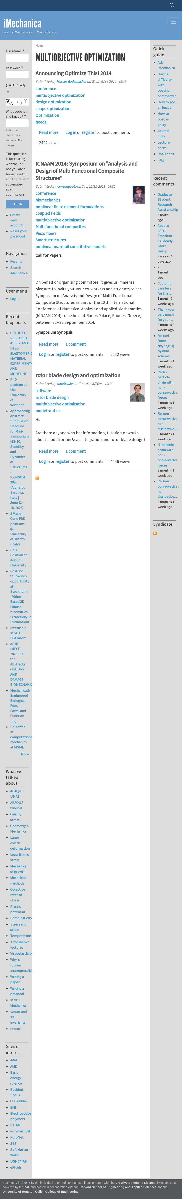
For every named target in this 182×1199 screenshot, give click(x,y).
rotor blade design (52, 397)
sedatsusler (65, 383)
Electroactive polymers (19, 1116)
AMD (13, 1066)
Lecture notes (164, 145)
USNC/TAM (18, 1161)
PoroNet (17, 1137)
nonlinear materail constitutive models (70, 246)
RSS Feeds (166, 153)
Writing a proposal (17, 991)
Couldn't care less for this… (165, 288)
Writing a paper (17, 979)
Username (14, 51)
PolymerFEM (19, 1131)
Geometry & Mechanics (19, 828)
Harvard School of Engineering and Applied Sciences (118, 1187)
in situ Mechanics (18, 1002)
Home (39, 46)
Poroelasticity (19, 918)
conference (45, 88)
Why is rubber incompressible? (19, 965)
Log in (70, 132)
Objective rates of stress (17, 895)
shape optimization (52, 108)
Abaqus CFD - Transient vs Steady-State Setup (166, 238)
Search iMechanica (18, 270)
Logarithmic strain (19, 857)
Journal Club (163, 133)
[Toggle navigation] (173, 21)
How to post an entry (163, 119)
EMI (13, 1107)
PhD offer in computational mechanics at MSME (21, 737)
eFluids (15, 1167)
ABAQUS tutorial (16, 805)
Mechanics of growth (18, 869)
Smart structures (50, 239)
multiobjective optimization (60, 95)
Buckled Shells (16, 1092)
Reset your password (18, 234)
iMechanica (23, 23)
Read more (48, 132)
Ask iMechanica (166, 65)
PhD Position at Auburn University (18, 558)
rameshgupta (66, 186)
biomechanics (47, 200)
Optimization (47, 115)
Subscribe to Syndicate (155, 533)
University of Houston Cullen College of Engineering (41, 1191)
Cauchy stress (15, 817)
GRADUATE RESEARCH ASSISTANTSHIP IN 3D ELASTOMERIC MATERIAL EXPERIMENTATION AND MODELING (25, 353)
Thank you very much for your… (166, 314)
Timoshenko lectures (19, 945)
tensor (15, 1028)
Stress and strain (18, 927)
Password (13, 67)
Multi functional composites (60, 226)
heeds (40, 122)
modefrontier (47, 410)
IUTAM (15, 1125)
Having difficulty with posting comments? (167, 85)
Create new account (16, 220)
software (43, 390)
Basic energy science (16, 1078)
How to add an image (166, 105)
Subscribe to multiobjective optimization (37, 478)
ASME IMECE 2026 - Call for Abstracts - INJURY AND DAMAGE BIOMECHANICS (22, 664)
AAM (13, 1060)
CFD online (18, 1101)
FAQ (161, 160)
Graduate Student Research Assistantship (168, 202)
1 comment (75, 344)
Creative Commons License (136, 1182)
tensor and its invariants (18, 1017)
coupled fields (48, 213)
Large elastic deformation (19, 843)
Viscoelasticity (19, 953)
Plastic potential (17, 909)
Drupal (24, 1187)
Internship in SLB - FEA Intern (18, 632)
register (89, 132)
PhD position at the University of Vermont (18, 392)
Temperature (19, 935)
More (25, 754)
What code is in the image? (17, 114)
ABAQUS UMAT (16, 794)
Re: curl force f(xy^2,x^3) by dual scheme (166, 345)
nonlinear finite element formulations (69, 206)
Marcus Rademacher (71, 81)
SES (13, 1143)
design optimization (53, 101)
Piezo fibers (45, 233)
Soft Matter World (19, 1152)
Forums (16, 261)
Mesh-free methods (18, 880)
